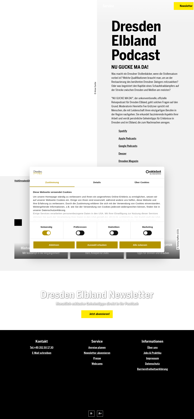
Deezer (122, 153)
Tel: (32, 347)
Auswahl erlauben (97, 245)
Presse (97, 358)
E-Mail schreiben (41, 353)
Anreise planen (97, 347)
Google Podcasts (128, 146)
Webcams (97, 363)
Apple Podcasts (127, 138)
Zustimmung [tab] (52, 182)
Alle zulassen (140, 245)
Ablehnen (54, 245)
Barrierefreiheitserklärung (152, 369)
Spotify (123, 131)
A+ (100, 413)
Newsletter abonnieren (97, 353)
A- (91, 413)
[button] (150, 6)
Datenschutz (152, 363)
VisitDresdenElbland (24, 180)
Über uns (152, 347)
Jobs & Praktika (152, 353)
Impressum (152, 358)
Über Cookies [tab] (142, 182)
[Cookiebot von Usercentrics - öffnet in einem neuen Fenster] (148, 172)
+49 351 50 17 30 (43, 347)
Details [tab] (97, 182)
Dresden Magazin (128, 161)
